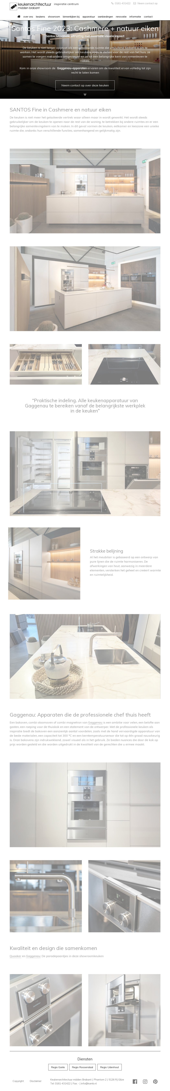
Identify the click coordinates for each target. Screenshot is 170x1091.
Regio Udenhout (109, 1067)
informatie (135, 16)
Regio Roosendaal (82, 1067)
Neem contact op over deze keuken (85, 85)
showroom (54, 16)
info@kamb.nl (89, 1083)
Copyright (18, 1081)
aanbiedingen (105, 16)
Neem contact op (145, 3)
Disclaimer (35, 1081)
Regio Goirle (58, 1067)
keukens (40, 16)
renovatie (121, 16)
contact (148, 16)
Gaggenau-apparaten (71, 68)
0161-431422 (120, 3)
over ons (28, 16)
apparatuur (88, 16)
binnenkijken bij (71, 16)
